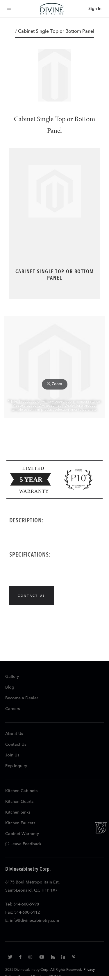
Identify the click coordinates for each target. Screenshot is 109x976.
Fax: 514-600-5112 (22, 912)
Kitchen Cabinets (21, 791)
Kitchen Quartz (19, 802)
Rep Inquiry (16, 766)
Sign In (94, 9)
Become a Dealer (21, 698)
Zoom (54, 384)
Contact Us (15, 745)
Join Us (12, 755)
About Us (14, 734)
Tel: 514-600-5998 (22, 904)
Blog (9, 687)
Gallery (12, 677)
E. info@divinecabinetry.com (32, 921)
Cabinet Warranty (22, 834)
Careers (12, 709)
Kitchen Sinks (17, 812)
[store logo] (52, 9)
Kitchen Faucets (20, 823)
